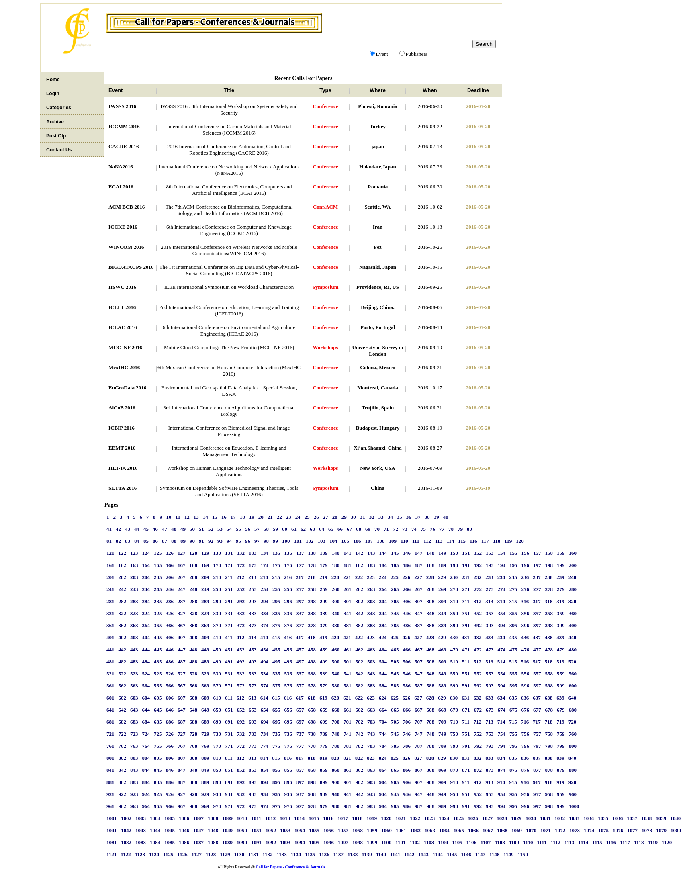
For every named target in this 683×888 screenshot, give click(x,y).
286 (170, 601)
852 (241, 770)
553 (490, 674)
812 (241, 758)
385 (395, 625)
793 (490, 746)
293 (253, 601)
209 (205, 577)
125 (158, 553)
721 (110, 734)
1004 (155, 818)
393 (490, 625)
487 (182, 662)
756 (525, 734)
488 (194, 662)
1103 (429, 842)
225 (395, 577)
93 (220, 541)
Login (52, 93)
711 (466, 722)
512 (478, 662)
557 (537, 674)
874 (502, 770)
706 (407, 722)
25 (307, 517)
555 (513, 674)
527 (182, 674)
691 (229, 722)
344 (383, 613)
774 (265, 746)
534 (265, 674)
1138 (353, 854)
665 (395, 710)
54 (229, 529)
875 (513, 770)
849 (205, 770)
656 (288, 710)
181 (348, 565)
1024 (444, 818)
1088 (213, 842)
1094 (299, 842)
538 (312, 674)
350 (454, 613)
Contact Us (59, 150)
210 (217, 577)
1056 (328, 830)
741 (348, 734)
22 (279, 517)
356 (525, 613)
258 (312, 589)
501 (348, 662)
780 (336, 746)
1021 (400, 818)
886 (170, 782)
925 (158, 794)
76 (432, 529)
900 (336, 782)
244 (146, 589)
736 (288, 734)
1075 (603, 830)
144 (383, 553)
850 (217, 770)
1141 (395, 854)
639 (560, 698)
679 (561, 710)
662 (360, 710)
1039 (661, 818)
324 (146, 613)
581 (348, 686)
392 (478, 625)
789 (442, 746)
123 (134, 553)
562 (123, 686)
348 (431, 613)
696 (288, 722)
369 (205, 625)
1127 (197, 854)
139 (324, 553)
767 (182, 746)
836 (525, 758)
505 (395, 662)
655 (276, 710)
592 (478, 686)
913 (489, 782)
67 (349, 529)
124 (146, 553)
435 (513, 637)
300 (336, 601)
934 (265, 794)
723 (134, 734)
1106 (471, 842)
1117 (625, 842)
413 (252, 637)
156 (525, 553)
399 (561, 625)
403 (134, 637)
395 (513, 625)
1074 (589, 830)
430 (454, 637)
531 (229, 674)
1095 (314, 842)
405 (158, 637)
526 (170, 674)
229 (442, 577)
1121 (111, 854)
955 (513, 794)
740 (336, 734)
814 (264, 758)
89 (183, 541)
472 (478, 650)
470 (454, 650)
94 (229, 541)
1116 (611, 842)
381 (348, 625)
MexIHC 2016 (124, 367)
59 (275, 529)
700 (336, 722)
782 (360, 746)
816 (288, 758)
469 (442, 650)
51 (201, 529)
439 (560, 637)
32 (371, 517)
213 (252, 577)
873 (490, 770)
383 (371, 625)
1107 (486, 842)
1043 (140, 830)
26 (316, 517)
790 (454, 746)
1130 (239, 854)
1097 (343, 842)
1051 (256, 830)
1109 (514, 842)
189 (442, 565)
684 (146, 722)
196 (525, 565)
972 (241, 806)
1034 (588, 818)
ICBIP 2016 (121, 428)
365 (158, 625)
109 (393, 541)
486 (170, 662)
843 (134, 770)
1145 (452, 854)
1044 (155, 830)
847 (182, 770)
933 (253, 794)
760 (573, 734)
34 (390, 517)
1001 (111, 818)
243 (134, 589)
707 (419, 722)
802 (123, 758)
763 (134, 746)
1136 (324, 854)
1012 (270, 818)
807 (182, 758)
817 (300, 758)
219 (323, 577)
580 (336, 686)
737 (300, 734)
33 (381, 517)
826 (407, 758)
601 (110, 698)
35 (399, 517)
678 (549, 710)
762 (123, 746)
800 (573, 746)
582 (360, 686)
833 (489, 758)
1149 (508, 854)
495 (276, 662)
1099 (372, 842)
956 (525, 794)
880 (573, 770)
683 (134, 722)
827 (418, 758)
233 (489, 577)
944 (383, 794)
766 (170, 746)
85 (146, 541)
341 (348, 613)
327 (182, 613)
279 (561, 589)
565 (158, 686)
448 (194, 650)
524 (146, 674)
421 (347, 637)
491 (229, 662)
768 (194, 746)
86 (155, 541)
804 (146, 758)
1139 (367, 854)
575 (276, 686)
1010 (242, 818)
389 (442, 625)
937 (300, 794)
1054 (299, 830)
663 (371, 710)
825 (395, 758)
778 (312, 746)
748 (431, 734)
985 (395, 806)
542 (360, 674)
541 (348, 674)
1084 (155, 842)
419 (323, 637)
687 (182, 722)
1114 (584, 842)
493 (253, 662)
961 (110, 806)
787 (419, 746)
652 (241, 710)
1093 (285, 842)
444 (146, 650)
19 (251, 517)
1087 (198, 842)
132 (241, 553)
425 (395, 637)
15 (214, 517)
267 (419, 589)
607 (182, 698)
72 (395, 529)
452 (241, 650)
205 (158, 577)
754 (502, 734)
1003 (140, 818)
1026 (473, 818)
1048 (213, 830)
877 (537, 770)
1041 (111, 830)
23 (288, 517)
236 (525, 577)
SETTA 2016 (122, 488)
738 (312, 734)
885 (158, 782)
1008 (213, 818)
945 (395, 794)
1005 (169, 818)
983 (371, 806)
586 (407, 686)
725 (158, 734)
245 (158, 589)
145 (395, 553)
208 (194, 577)
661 (348, 710)
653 (253, 710)
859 (324, 770)
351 (466, 613)
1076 (618, 830)
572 (241, 686)
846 (170, 770)
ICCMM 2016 (124, 126)
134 (265, 553)
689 (205, 722)
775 (276, 746)
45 (146, 529)
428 (430, 637)
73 (404, 529)
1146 (466, 854)
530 (217, 674)
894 (265, 782)
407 (182, 637)
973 (253, 806)
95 (238, 541)
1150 (523, 854)
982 (360, 806)
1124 (154, 854)
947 (419, 794)
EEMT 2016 (121, 448)
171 (229, 565)
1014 (299, 818)
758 (549, 734)
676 (525, 710)
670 (454, 710)
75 (423, 529)
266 (407, 589)
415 (276, 637)
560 (573, 674)
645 (158, 710)
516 (525, 662)
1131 (253, 854)
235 (513, 577)
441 (110, 650)
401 (110, 637)
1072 (560, 830)
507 (419, 662)
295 (276, 601)
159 (561, 553)
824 (383, 758)
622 (359, 698)
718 (549, 722)
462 (360, 650)
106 (357, 541)
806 (170, 758)
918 (549, 782)
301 (348, 601)
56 (247, 529)
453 (253, 650)
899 (324, 782)
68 (358, 529)
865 (395, 770)
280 (573, 589)
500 (336, 662)
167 (182, 565)
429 (442, 637)
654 (265, 710)
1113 (569, 842)
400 (573, 625)
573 (253, 686)
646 (170, 710)
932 (241, 794)
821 (347, 758)
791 (466, 746)
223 (371, 577)
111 (415, 541)
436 (525, 637)
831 (466, 758)
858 (312, 770)
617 (300, 698)
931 (229, 794)
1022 (415, 818)
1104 (443, 842)
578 (312, 686)
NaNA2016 (120, 167)
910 (454, 782)
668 (431, 710)
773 (253, 746)
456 (288, 650)
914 (501, 782)
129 (205, 553)
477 (537, 650)
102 (310, 541)
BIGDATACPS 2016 (131, 267)
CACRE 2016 (123, 146)
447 (182, 650)
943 (371, 794)
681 (110, 722)
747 (419, 734)
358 (549, 613)
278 (549, 589)
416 (288, 637)
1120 (667, 842)
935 (276, 794)
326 (170, 613)
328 (194, 613)
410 (217, 637)
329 (205, 613)
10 (169, 517)
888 (194, 782)
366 (170, 625)
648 (194, 710)
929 (205, 794)
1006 (184, 818)
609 (205, 698)
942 (360, 794)
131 (229, 553)
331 (229, 613)
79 (460, 529)
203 (134, 577)
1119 (653, 842)
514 (501, 662)
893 (253, 782)
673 (490, 710)
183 (371, 565)
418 (312, 637)
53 (220, 529)
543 (371, 674)
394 (502, 625)
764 (146, 746)
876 (525, 770)
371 (229, 625)
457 (300, 650)
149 (442, 553)
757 (537, 734)
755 (513, 734)
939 (324, 794)
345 (395, 613)
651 (229, 710)
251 (229, 589)
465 (395, 650)
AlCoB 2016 (121, 408)
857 (300, 770)
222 (359, 577)
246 (170, 589)
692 (241, 722)
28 (334, 517)
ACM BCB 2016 (126, 207)
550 (454, 674)
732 (241, 734)
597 (537, 686)
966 (170, 806)
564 (146, 686)
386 (407, 625)
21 (270, 517)
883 (134, 782)
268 (431, 589)
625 (395, 698)
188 (431, 565)
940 (336, 794)
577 (300, 686)
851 (229, 770)
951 (466, 794)
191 (466, 565)
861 (348, 770)
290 (217, 601)
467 (419, 650)
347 (419, 613)
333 (253, 613)
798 (549, 746)
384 (383, 625)
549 (442, 674)
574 (265, 686)
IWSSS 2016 (122, 106)
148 (431, 553)
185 (395, 565)
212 (241, 577)
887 (182, 782)
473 (490, 650)
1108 (500, 842)
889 (205, 782)
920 (572, 782)
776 (288, 746)
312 (478, 601)
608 (194, 698)
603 (134, 698)
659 (324, 710)
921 (110, 794)
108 (381, 541)
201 (110, 577)
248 (194, 589)
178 (312, 565)
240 (572, 577)
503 (371, 662)
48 (173, 529)
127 (182, 553)
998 (549, 806)
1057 (343, 830)
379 (324, 625)
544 (383, 674)
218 (312, 577)
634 (501, 698)
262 (360, 589)
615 (276, 698)
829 (442, 758)
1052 (271, 830)
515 (513, 662)
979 (324, 806)
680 (573, 710)
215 (276, 577)
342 (360, 613)
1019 (371, 818)
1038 (646, 818)
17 (233, 517)
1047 (198, 830)
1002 (126, 818)
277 (537, 589)
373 (253, 625)
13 (196, 517)
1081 (111, 842)
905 (395, 782)
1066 (473, 830)
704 (383, 722)
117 (485, 541)
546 (407, 674)
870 (454, 770)
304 (383, 601)
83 (127, 541)
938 (312, 794)
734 (265, 734)
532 (241, 674)
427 (418, 637)
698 (312, 722)
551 (466, 674)
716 (525, 722)
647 (182, 710)
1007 (198, 818)
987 (419, 806)
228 (430, 577)
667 (419, 710)
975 (276, 806)
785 (395, 746)
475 (513, 650)
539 (324, 674)
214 (264, 577)
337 (300, 613)
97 (257, 541)
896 (288, 782)
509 (442, 662)
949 (442, 794)
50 (192, 529)
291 (229, 601)
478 (549, 650)
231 (466, 577)
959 (561, 794)
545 (395, 674)
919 (560, 782)
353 (490, 613)
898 (312, 782)
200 (573, 565)
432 (478, 637)
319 (560, 601)
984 (383, 806)
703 (371, 722)
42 (118, 529)
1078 (647, 830)
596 (525, 686)
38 (427, 517)
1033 (574, 818)
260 (336, 589)
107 (369, 541)
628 (430, 698)
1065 (459, 830)
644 (146, 710)
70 (377, 529)
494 (265, 662)
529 (205, 674)
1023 (429, 818)
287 (182, 601)
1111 (542, 842)
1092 (271, 842)
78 (451, 529)
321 (110, 613)
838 (549, 758)
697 (300, 722)
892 (241, 782)
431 (466, 637)
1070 (531, 830)
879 (561, 770)
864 (383, 770)
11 (178, 517)
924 (146, 794)
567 (182, 686)
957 (537, 794)
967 (182, 806)
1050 (242, 830)
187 (419, 565)
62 (303, 529)
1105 (457, 842)
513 (489, 662)
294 (265, 601)
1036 (617, 818)
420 (335, 637)
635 (513, 698)
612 (241, 698)
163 (134, 565)
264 (383, 589)
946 (407, 794)
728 (194, 734)
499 (324, 662)
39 (436, 517)
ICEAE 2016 (122, 327)
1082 (126, 842)
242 (123, 589)
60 (284, 529)
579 (324, 686)
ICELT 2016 (122, 307)
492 (241, 662)
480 (573, 650)
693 (253, 722)
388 (431, 625)
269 (442, 589)
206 (170, 577)
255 (276, 589)
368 (194, 625)
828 (430, 758)
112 (427, 541)
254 (265, 589)
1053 (285, 830)
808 (194, 758)
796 (525, 746)
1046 (184, 830)
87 (164, 541)
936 (288, 794)
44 (136, 529)
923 (134, 794)
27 (325, 517)
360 (573, 613)
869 (442, 770)
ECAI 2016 (120, 187)
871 (466, 770)
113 (439, 541)
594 (502, 686)
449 (205, 650)
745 (395, 734)
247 (182, 589)
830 (454, 758)
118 (497, 541)
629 (442, 698)
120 (520, 541)
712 (478, 722)
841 (110, 770)
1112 (555, 842)
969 (205, 806)
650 (217, 710)
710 (454, 722)
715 (513, 722)
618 (312, 698)
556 (525, 674)
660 (336, 710)
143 (371, 553)
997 (537, 806)
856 (288, 770)
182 (360, 565)
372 (241, 625)
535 (276, 674)
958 (549, 794)
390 (454, 625)
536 (288, 674)
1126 (182, 854)
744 (383, 734)
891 (229, 782)
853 (253, 770)
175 (276, 565)
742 (360, 734)
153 (490, 553)
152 (478, 553)
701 (348, 722)
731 (229, 734)
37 (418, 517)
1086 (184, 842)
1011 (256, 818)
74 (414, 529)
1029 (516, 818)
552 (478, 674)
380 (336, 625)
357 (537, 613)
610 (217, 698)
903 (371, 782)
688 (194, 722)
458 (312, 650)
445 (158, 650)
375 (276, 625)
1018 (357, 818)
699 (324, 722)
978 (312, 806)
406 (170, 637)
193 (490, 565)
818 (312, 758)
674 (502, 710)
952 (478, 794)
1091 (256, 842)
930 (217, 794)
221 (347, 577)
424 (383, 637)
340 (336, 613)
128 (194, 553)
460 (336, 650)
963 (134, 806)
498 (312, 662)
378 (312, 625)
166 (170, 565)
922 (123, 794)
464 (383, 650)
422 (359, 637)
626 (407, 698)
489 (205, 662)
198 (549, 565)
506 (407, 662)
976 (288, 806)
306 (407, 601)
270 (454, 589)
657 (300, 710)
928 (194, 794)
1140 (381, 854)
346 (407, 613)
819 (323, 758)
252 (241, 589)
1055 (314, 830)
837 (537, 758)
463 (371, 650)
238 (549, 577)
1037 (632, 818)
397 (537, 625)
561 (110, 686)
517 (537, 662)
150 (454, 553)
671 (466, 710)
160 (573, 553)
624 (383, 698)
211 (229, 577)
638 (549, 698)
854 (265, 770)
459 (324, 650)
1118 (639, 842)
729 (205, 734)
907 (419, 782)
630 (454, 698)
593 (490, 686)
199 (561, 565)
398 (549, 625)
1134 (296, 854)
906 (407, 782)
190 (454, 565)
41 (109, 529)
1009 (227, 818)
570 (217, 686)
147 (419, 553)
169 (205, 565)
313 (489, 601)
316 (525, 601)
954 (502, 794)
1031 (545, 818)
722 (123, 734)
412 (241, 637)
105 (346, 541)
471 (466, 650)
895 (276, 782)
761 (110, 746)
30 (353, 517)
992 (478, 806)
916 (525, 782)
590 (454, 686)
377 (300, 625)
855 (276, 770)
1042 (126, 830)
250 (217, 589)
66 (340, 529)
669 (442, 710)
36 (408, 517)
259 (324, 589)
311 (466, 601)
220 (335, 577)
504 (383, 662)
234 (501, 577)
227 (418, 577)
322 (123, 613)
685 (158, 722)
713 (489, 722)
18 (242, 517)
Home (52, 79)
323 (134, 613)
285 (158, 601)
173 (253, 565)
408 (194, 637)
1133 (282, 854)
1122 (126, 854)
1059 (372, 830)
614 (264, 698)
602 (123, 698)
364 (146, 625)
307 (419, 601)
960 (573, 794)
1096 (328, 842)
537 (300, 674)
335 (276, 613)
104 (333, 541)
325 (158, 613)
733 (253, 734)
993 (490, 806)
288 (194, 601)
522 (123, 674)
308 (431, 601)
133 (253, 553)
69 (367, 529)
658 (312, 710)
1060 (386, 830)
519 (560, 662)
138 (312, 553)
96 (247, 541)
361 (110, 625)
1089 (227, 842)
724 (146, 734)
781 (348, 746)
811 (229, 758)
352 (478, 613)
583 (371, 686)
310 (454, 601)
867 (419, 770)
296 (288, 601)
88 (173, 541)
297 (300, 601)
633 (489, 698)
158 (549, 553)
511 (466, 662)
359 (561, 613)
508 (431, 662)
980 (336, 806)
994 (502, 806)
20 (261, 517)
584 (383, 686)
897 (300, 782)
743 (371, 734)
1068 (502, 830)
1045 (169, 830)
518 (549, 662)
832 (478, 758)
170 (217, 565)
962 (123, 806)
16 (224, 517)
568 (194, 686)
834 (501, 758)
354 (502, 613)
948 (431, 794)
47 (164, 529)
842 (123, 770)
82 (118, 541)
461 (348, 650)
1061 (401, 830)
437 (537, 637)
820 (335, 758)
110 (404, 541)
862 (360, 770)
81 (109, 541)
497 (300, 662)
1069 (516, 830)
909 (442, 782)
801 (110, 758)
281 (110, 601)
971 (229, 806)
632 (478, 698)
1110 (528, 842)
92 (210, 541)
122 (123, 553)
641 (110, 710)
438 (549, 637)
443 (134, 650)
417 (300, 637)
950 (454, 794)
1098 (357, 842)
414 (264, 637)
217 (300, 577)
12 (187, 517)
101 (298, 541)
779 (324, 746)
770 (217, 746)
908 (431, 782)
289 (205, 601)
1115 (597, 842)
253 (253, 589)
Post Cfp (56, 136)
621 (347, 698)
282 (123, 601)
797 (537, 746)
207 (182, 577)
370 (217, 625)
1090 (242, 842)
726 (170, 734)
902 (360, 782)
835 (513, 758)
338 (312, 613)
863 (371, 770)
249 (205, 589)
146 (407, 553)
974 (265, 806)
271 (466, 589)
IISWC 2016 (122, 287)
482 (123, 662)
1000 (574, 806)
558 (549, 674)
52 (210, 529)
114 (450, 541)
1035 (603, 818)
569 (205, 686)
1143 (424, 854)
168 (194, 565)
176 (288, 565)
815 (276, 758)
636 (525, 698)
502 (360, 662)
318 (549, 601)
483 (134, 662)
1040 (675, 818)
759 (561, 734)
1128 (211, 854)
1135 (310, 854)
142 (360, 553)
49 (183, 529)
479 (561, 650)
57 (257, 529)
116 (473, 541)
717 (537, 722)
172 (241, 565)
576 (288, 686)
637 (537, 698)
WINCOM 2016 (126, 247)
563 (134, 686)
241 (110, 589)
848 (194, 770)
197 (537, 565)
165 (158, 565)
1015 (314, 818)
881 (110, 782)
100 (286, 541)
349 (442, 613)
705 (395, 722)
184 (383, 565)
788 (431, 746)
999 (561, 806)
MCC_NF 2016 (125, 347)
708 (431, 722)
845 (158, 770)
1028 (502, 818)
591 (466, 686)
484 (146, 662)
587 (419, 686)
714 (501, 722)
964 (146, 806)
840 (572, 758)
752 (478, 734)
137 (300, 553)
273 (490, 589)
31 (362, 517)
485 (158, 662)
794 (502, 746)
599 (561, 686)
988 (431, 806)
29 (344, 517)
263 (371, 589)
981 (348, 806)
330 (217, 613)
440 (572, 637)
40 (445, 517)
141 (348, 553)
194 (502, 565)
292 (241, 601)
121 (110, 553)
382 (360, 625)
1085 (169, 842)
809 (205, 758)
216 (288, 577)
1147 (480, 854)
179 (324, 565)
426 (407, 637)
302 (360, 601)
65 (330, 529)
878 (549, 770)
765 (158, 746)
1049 (227, 830)
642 (123, 710)
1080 (676, 830)
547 (419, 674)
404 (146, 637)
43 (127, 529)
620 (335, 698)
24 (298, 517)
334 (265, 613)
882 (123, 782)
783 (371, 746)
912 (478, 782)
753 (490, 734)
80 (469, 529)
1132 (267, 854)
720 (572, 722)
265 (395, 589)
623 (371, 698)
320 (572, 601)
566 (170, 686)
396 (525, 625)
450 (217, 650)
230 (454, 577)
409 (205, 637)
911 (466, 782)
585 (395, 686)
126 (170, 553)
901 (348, 782)
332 (241, 613)
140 (336, 553)
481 (110, 662)
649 (205, 710)
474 (502, 650)
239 (560, 577)
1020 (386, 818)
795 (513, 746)
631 (466, 698)
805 (158, 758)
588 (431, 686)
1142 (409, 854)
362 (123, 625)
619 (323, 698)
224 (383, 577)
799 (561, 746)
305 (395, 601)
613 (252, 698)
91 (201, 541)
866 (407, 770)
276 (525, 589)
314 (501, 601)
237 (537, 577)
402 (123, 637)
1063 (430, 830)
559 (561, 674)
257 (300, 589)
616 (288, 698)
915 (513, 782)
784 (383, 746)
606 (170, 698)
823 (371, 758)
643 (134, 710)
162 (123, 565)
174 (265, 565)
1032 (559, 818)
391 (466, 625)
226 (407, 577)
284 (146, 601)
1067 (488, 830)
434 (501, 637)
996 (525, 806)
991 (466, 806)
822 (359, 758)
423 (371, 637)
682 (123, 722)
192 (478, 565)
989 (442, 806)
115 (462, 541)
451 (229, 650)
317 (537, 601)
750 (454, 734)
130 (217, 553)
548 (431, 674)
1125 (168, 854)
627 (418, 698)
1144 (438, 854)
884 (146, 782)
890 (217, 782)
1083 (140, 842)
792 (478, 746)
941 (348, 794)
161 (110, 565)
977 (300, 806)
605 (158, 698)
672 (478, 710)
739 (324, 734)
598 (549, 686)
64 (321, 529)
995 (513, 806)
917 (537, 782)
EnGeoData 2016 (127, 388)
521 (110, 674)
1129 (225, 854)
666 (407, 710)
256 (288, 589)
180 (336, 565)
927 (182, 794)
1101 (400, 842)
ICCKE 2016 (122, 227)
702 (360, 722)
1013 (285, 818)
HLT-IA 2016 (122, 468)
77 (441, 529)
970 (217, 806)
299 (324, 601)
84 (136, 541)
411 (229, 637)
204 (146, 577)
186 (407, 565)
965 (158, 806)
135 (276, 553)
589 (442, 686)
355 (513, 613)
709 (442, 722)
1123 (140, 854)
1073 (574, 830)
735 (276, 734)
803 (134, 758)
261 (348, 589)
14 (205, 517)
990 (454, 806)
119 (508, 541)
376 (288, 625)
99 (275, 541)
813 (252, 758)
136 (288, 553)
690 (217, 722)
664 (383, 710)
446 (170, 650)
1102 (415, 842)
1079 (661, 830)
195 (513, 565)
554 (502, 674)
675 (513, 710)
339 (324, 613)
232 (478, 577)
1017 (342, 818)
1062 (415, 830)
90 (192, 541)
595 (513, 686)
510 (454, 662)
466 (407, 650)
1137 (338, 854)
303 (371, 601)
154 (502, 553)
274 (502, 589)
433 (489, 637)
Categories (58, 107)
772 (241, 746)
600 (573, 686)
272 (478, 589)
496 (288, 662)
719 (560, 722)
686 (170, 722)
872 (478, 770)
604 (146, 698)
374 (265, 625)
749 (442, 734)
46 (155, 529)
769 (205, 746)
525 (158, 674)
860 (336, 770)
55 (238, 529)
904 (383, 782)
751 (466, 734)
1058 (357, 830)
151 (466, 553)
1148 (494, 854)
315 (513, 601)
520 (572, 662)
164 (146, 565)
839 (560, 758)
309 (442, 601)
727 (182, 734)
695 (276, 722)
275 (513, 589)
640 (572, 698)
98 (266, 541)
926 (170, 794)
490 (217, 662)
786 (407, 746)
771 (229, 746)
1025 (458, 818)
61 (294, 529)
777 (300, 746)
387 (419, 625)
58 (266, 529)
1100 (386, 842)
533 (253, 674)
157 (537, 553)
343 (371, 613)
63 (312, 529)
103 (322, 541)
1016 (328, 818)
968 (194, 806)
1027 (487, 818)
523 (134, 674)
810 (217, 758)
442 (123, 650)
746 (407, 734)
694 (265, 722)
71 (386, 529)
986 (407, 806)
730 (217, 734)
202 (123, 577)
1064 (444, 830)
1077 (632, 830)
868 (431, 770)
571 (229, 686)
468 (431, 650)
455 (276, 650)
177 (300, 565)
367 (182, 625)
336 (288, 613)
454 (265, 650)
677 (537, 710)
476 (525, 650)
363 (134, 625)
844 (146, 770)
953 (490, 794)
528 (194, 674)
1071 (545, 830)
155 (513, 553)
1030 (531, 818)
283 (134, 601)
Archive (55, 122)
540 (336, 674)
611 (229, 698)
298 (312, 601)
